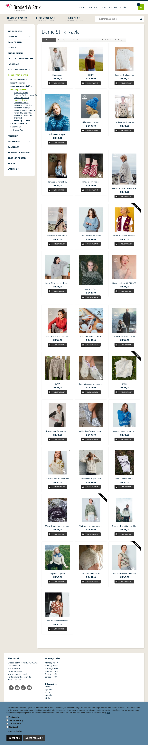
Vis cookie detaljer (14, 731)
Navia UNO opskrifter (23, 115)
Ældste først (92, 40)
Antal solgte (119, 40)
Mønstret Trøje (91, 289)
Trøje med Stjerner (57, 573)
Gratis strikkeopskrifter (19, 58)
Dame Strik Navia (21, 100)
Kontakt (113, 7)
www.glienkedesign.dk (17, 674)
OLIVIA (57, 384)
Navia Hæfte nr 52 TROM (124, 336)
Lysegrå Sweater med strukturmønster (57, 283)
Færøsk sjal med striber (57, 235)
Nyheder (93, 7)
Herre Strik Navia (21, 102)
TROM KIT (18, 118)
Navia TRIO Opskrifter (23, 113)
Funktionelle (15, 723)
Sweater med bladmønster (57, 478)
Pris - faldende (78, 40)
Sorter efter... (49, 40)
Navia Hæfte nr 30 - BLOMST (124, 283)
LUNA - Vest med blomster (124, 235)
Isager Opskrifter (17, 83)
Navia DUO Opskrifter (23, 105)
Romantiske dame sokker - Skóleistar (91, 384)
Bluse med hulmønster (124, 75)
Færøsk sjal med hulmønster (124, 188)
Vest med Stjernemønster (57, 620)
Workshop (13, 169)
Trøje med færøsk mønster (90, 526)
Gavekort (13, 47)
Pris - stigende (63, 40)
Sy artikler (13, 147)
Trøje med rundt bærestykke (124, 526)
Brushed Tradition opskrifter (26, 95)
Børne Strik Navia (21, 97)
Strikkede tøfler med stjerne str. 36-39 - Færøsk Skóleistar (91, 431)
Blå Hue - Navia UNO (90, 122)
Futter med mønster (90, 182)
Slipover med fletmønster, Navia (57, 431)
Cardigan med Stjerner (124, 122)
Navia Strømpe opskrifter (24, 110)
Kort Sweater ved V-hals (91, 235)
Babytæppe (57, 75)
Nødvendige (15, 717)
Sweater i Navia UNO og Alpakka (124, 431)
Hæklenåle (13, 64)
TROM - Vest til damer (124, 478)
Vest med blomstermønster (124, 573)
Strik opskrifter (16, 130)
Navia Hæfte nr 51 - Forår (90, 336)
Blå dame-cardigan (57, 134)
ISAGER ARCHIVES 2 (18, 79)
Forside (82, 7)
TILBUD (11, 163)
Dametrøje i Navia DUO (57, 182)
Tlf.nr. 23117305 (14, 679)
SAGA (124, 384)
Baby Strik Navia (21, 92)
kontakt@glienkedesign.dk (19, 677)
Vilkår (123, 7)
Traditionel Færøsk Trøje (90, 478)
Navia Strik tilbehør (22, 107)
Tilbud (103, 7)
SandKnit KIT (15, 126)
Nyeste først (106, 40)
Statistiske (14, 727)
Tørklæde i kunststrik (91, 573)
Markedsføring (16, 720)
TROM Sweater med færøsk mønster (57, 526)
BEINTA (91, 75)
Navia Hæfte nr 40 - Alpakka (57, 336)
